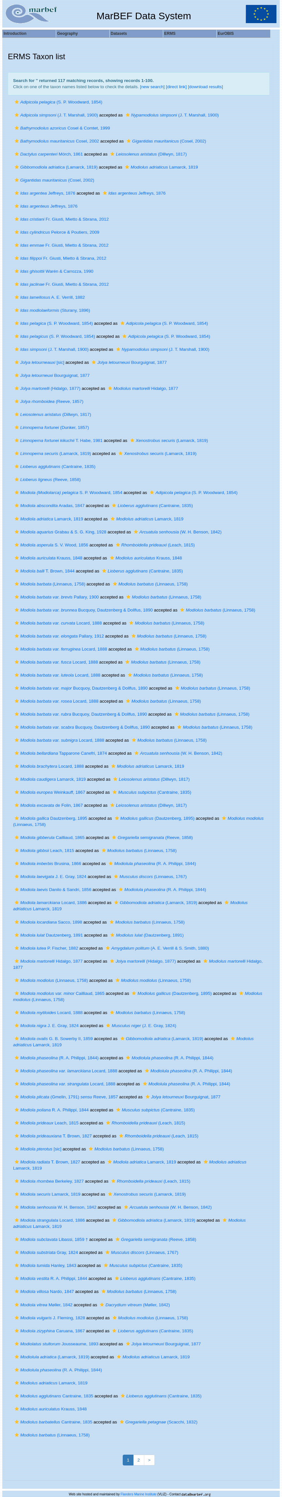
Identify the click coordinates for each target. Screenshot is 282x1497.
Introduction (15, 33)
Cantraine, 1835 (53, 1396)
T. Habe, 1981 (57, 440)
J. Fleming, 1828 (49, 1317)
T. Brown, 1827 (52, 1135)
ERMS (170, 33)
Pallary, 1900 (56, 597)
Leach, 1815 (43, 850)
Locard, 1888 (57, 623)
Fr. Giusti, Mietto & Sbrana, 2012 (61, 219)
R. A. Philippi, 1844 (51, 1109)
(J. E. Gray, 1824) (140, 1025)
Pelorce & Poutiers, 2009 (56, 232)
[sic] (38, 362)
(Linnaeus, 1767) (149, 876)
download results (205, 86)
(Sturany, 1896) (51, 310)
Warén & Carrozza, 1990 (53, 271)
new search (152, 86)
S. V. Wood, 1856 (50, 544)
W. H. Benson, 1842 (54, 1207)
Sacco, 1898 (47, 922)
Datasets (119, 33)
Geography (67, 33)
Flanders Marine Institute (139, 1494)
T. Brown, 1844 (43, 571)
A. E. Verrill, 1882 (49, 297)
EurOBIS (226, 33)
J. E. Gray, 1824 (49, 876)
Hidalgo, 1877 (142, 388)
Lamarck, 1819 (160, 167)
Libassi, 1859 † (50, 1239)
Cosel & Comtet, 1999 (61, 128)
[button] (16, 102)
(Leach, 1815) (154, 544)
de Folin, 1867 (48, 805)
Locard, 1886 (50, 902)
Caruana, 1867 (49, 1330)
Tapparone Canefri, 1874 (60, 753)
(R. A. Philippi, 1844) (151, 863)
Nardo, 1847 (43, 1291)
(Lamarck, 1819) (55, 167)
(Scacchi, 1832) (157, 1422)
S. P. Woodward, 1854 (67, 492)
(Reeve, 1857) (48, 401)
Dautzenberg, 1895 (50, 818)
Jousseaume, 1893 (55, 1343)
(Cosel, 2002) (165, 141)
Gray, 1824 (45, 1252)
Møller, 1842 (42, 1304)
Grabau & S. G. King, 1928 (59, 531)
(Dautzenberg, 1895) (154, 818)
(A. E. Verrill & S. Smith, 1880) (156, 948)
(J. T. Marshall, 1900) (55, 115)
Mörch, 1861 (48, 154)
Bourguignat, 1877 (128, 362)
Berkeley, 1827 (48, 1181)
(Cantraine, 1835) (54, 466)
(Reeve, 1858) (47, 479)
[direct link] (176, 86)
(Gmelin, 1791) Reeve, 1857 (65, 1096)
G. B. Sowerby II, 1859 (53, 1038)
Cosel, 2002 (56, 141)
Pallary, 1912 (58, 636)
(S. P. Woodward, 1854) (57, 102)
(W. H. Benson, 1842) (177, 531)
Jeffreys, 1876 (44, 193)
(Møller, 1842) (134, 1304)
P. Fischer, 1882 (45, 948)
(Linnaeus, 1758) (49, 584)
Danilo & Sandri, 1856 (52, 889)
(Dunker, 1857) (51, 427)
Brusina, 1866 (47, 863)
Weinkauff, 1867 (49, 792)
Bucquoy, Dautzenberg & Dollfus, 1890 (83, 610)
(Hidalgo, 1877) (46, 388)
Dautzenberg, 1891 (48, 935)
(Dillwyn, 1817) (148, 154)
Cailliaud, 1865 (49, 837)
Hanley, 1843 (44, 1265)
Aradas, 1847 (49, 505)
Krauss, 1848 (47, 558)
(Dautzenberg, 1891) (146, 935)
